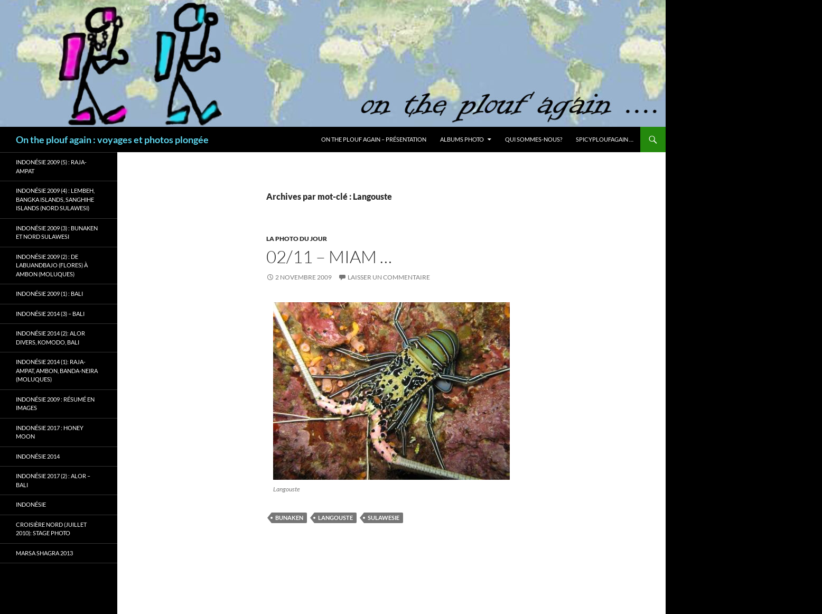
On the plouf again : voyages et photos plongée (112, 139)
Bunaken (289, 517)
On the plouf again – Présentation (373, 139)
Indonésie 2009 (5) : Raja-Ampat (51, 166)
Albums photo (462, 139)
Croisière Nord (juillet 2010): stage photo (51, 529)
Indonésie (31, 504)
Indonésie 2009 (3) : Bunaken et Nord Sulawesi (57, 232)
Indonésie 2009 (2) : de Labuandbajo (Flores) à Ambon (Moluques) (52, 265)
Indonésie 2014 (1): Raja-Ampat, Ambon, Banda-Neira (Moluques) (57, 370)
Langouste (335, 517)
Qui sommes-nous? (533, 139)
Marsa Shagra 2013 (44, 553)
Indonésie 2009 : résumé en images (55, 404)
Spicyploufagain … (604, 139)
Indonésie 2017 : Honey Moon (49, 432)
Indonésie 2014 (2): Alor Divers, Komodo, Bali (50, 338)
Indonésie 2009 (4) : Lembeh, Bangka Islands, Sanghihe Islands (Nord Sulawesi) (55, 199)
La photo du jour (296, 239)
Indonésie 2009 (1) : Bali (49, 293)
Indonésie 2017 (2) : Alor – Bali (53, 480)
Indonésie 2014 (38, 456)
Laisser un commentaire (389, 277)
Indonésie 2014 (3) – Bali (50, 313)
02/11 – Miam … (329, 256)
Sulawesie (383, 517)
